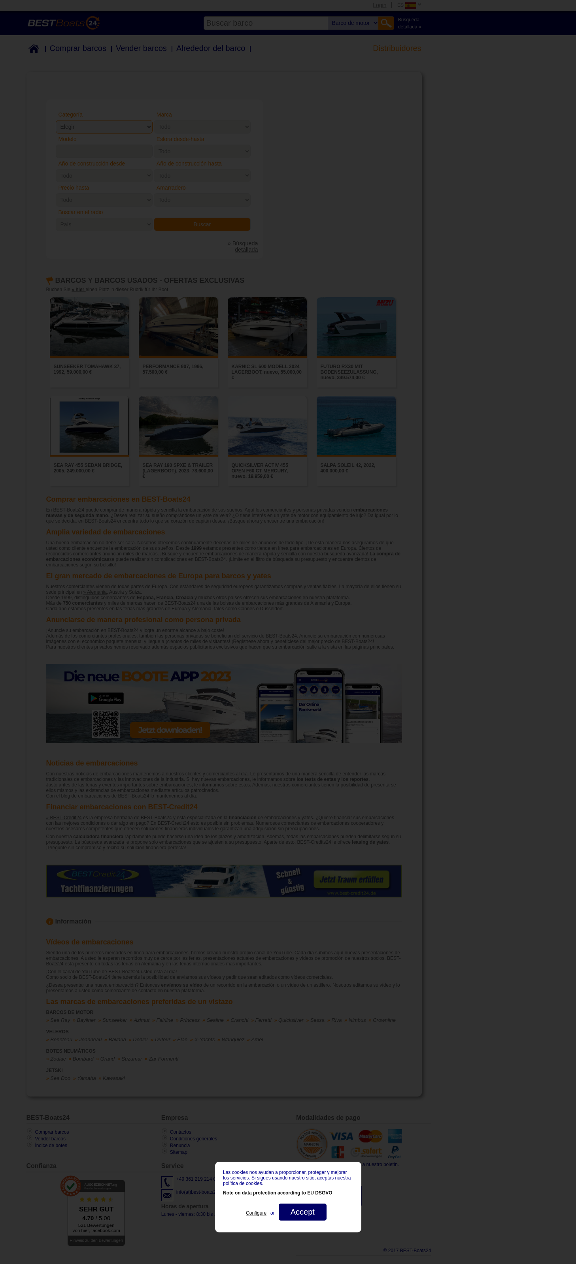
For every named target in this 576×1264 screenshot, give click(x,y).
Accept (302, 1212)
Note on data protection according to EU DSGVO (277, 1193)
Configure (256, 1213)
